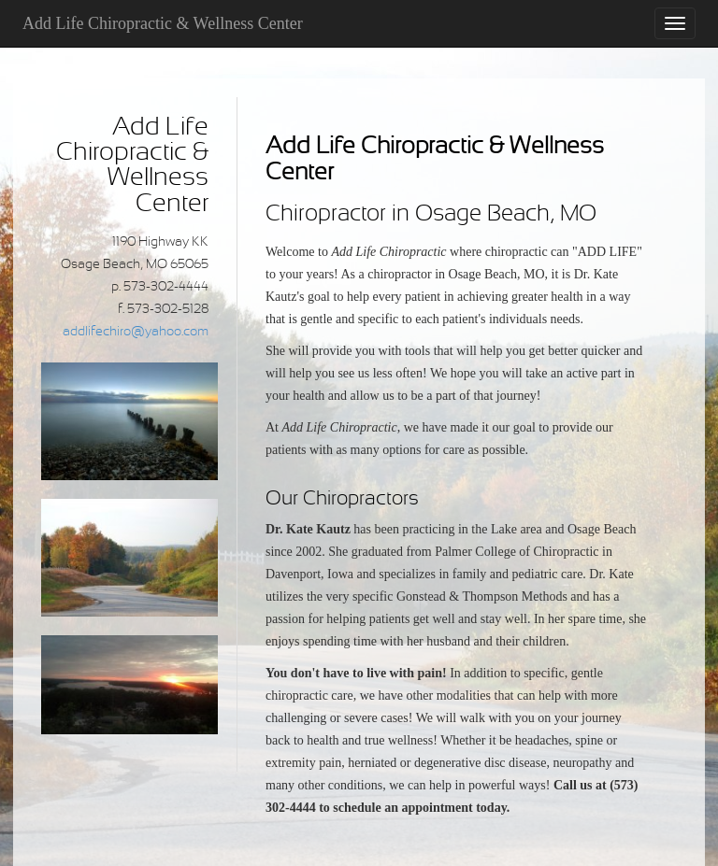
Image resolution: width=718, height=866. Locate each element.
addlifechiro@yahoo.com (135, 332)
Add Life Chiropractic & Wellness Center (162, 23)
